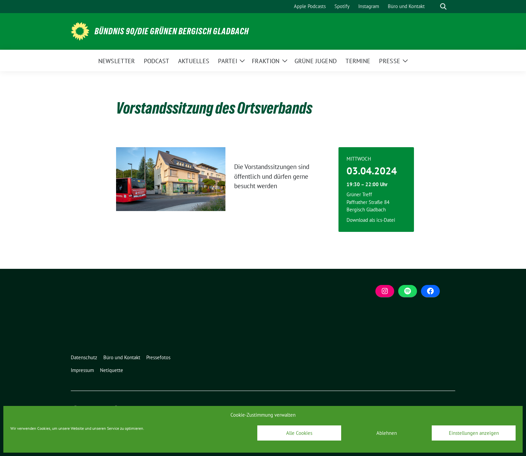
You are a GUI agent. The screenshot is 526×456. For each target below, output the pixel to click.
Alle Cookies (299, 433)
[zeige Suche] (443, 6)
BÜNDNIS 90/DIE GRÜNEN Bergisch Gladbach (172, 31)
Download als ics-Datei (371, 220)
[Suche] (434, 6)
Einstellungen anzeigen (474, 433)
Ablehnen (386, 433)
